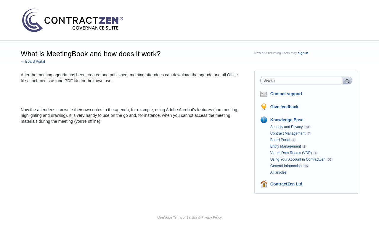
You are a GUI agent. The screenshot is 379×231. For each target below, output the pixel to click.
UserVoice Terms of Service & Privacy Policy (190, 217)
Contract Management (288, 133)
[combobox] (303, 80)
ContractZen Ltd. (286, 184)
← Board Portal (33, 61)
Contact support (286, 93)
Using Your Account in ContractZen (297, 159)
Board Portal (280, 140)
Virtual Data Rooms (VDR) (291, 153)
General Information (286, 166)
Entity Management (285, 146)
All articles (278, 172)
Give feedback (284, 106)
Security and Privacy (286, 127)
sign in (303, 53)
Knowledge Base (286, 119)
